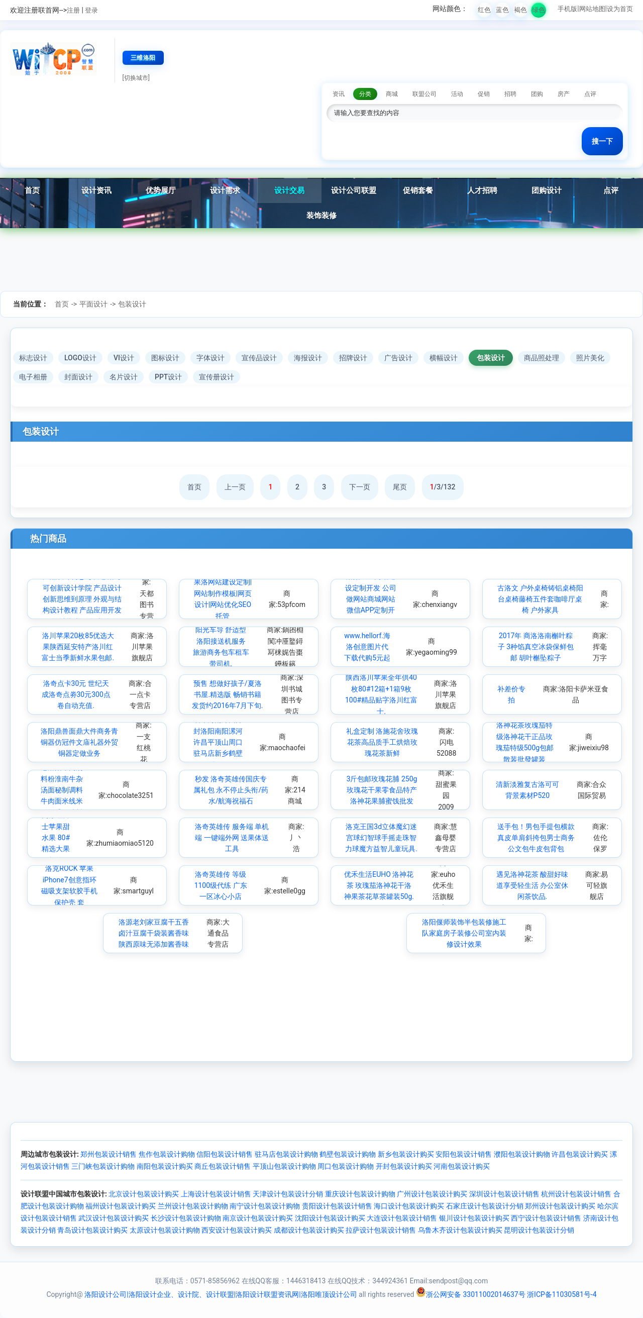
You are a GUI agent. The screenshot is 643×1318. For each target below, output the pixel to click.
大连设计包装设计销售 (402, 1218)
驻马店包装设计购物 (286, 1154)
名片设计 (124, 377)
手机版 (567, 9)
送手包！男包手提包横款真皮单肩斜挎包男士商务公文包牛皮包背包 (536, 838)
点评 (610, 190)
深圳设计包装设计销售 (504, 1194)
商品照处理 (541, 358)
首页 (32, 190)
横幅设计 (444, 358)
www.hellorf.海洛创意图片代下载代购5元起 (367, 647)
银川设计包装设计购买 (474, 1218)
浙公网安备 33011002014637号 (470, 1294)
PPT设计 (168, 377)
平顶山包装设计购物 (284, 1166)
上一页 (235, 487)
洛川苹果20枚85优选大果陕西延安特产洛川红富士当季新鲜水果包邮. (78, 647)
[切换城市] (136, 77)
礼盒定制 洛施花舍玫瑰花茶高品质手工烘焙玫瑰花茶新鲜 (382, 742)
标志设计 (33, 358)
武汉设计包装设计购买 (113, 1218)
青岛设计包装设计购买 (92, 1230)
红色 (484, 10)
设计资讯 (96, 190)
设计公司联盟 (353, 190)
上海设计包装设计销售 (216, 1194)
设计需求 (225, 190)
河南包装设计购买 (462, 1166)
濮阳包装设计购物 (522, 1154)
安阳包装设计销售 (464, 1154)
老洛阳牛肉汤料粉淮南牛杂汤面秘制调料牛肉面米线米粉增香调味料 (62, 790)
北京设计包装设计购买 (144, 1194)
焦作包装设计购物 (167, 1154)
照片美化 (590, 358)
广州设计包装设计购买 (432, 1194)
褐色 (520, 10)
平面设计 (93, 304)
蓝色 (502, 10)
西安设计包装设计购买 (236, 1230)
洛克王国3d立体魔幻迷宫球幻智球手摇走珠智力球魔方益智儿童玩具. (381, 838)
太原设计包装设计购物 (165, 1230)
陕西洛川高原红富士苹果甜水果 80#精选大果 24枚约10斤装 (55, 837)
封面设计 (78, 377)
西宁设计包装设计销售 (546, 1218)
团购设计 (546, 190)
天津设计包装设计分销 (288, 1194)
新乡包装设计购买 (406, 1154)
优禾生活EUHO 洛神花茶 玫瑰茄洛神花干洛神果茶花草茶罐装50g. (379, 885)
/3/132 (443, 487)
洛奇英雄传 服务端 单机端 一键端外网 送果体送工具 (232, 838)
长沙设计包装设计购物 (186, 1218)
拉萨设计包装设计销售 (381, 1230)
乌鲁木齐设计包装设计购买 (460, 1230)
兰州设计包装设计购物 (193, 1206)
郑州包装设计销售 (108, 1154)
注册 (73, 10)
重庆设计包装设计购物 (360, 1194)
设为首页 (620, 9)
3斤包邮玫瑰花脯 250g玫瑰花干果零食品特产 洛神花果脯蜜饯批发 (382, 790)
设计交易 (289, 190)
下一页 (359, 487)
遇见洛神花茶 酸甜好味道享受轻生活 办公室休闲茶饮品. (532, 885)
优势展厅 (161, 190)
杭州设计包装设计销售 (576, 1194)
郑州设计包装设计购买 (560, 1206)
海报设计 (308, 358)
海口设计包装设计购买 (409, 1206)
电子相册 (33, 377)
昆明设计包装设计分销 (539, 1230)
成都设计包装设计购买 (309, 1230)
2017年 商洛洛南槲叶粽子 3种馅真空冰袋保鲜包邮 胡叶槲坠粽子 (536, 647)
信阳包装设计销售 (224, 1154)
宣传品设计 (259, 358)
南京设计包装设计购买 (258, 1218)
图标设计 (165, 358)
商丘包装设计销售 (222, 1166)
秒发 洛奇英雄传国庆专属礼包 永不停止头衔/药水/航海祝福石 (230, 790)
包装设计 (132, 304)
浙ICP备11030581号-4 (561, 1294)
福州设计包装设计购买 (120, 1206)
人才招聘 (482, 190)
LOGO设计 (80, 358)
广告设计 (398, 358)
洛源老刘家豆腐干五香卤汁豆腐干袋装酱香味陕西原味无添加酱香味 (154, 933)
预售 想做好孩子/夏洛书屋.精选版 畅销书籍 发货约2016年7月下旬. (227, 694)
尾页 (400, 487)
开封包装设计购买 (404, 1166)
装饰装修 (321, 215)
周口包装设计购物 (345, 1166)
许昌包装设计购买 (580, 1154)
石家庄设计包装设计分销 (484, 1206)
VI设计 (124, 358)
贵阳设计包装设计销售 (337, 1206)
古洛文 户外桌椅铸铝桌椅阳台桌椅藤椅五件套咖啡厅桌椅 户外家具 (540, 599)
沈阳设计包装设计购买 (330, 1218)
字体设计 (210, 358)
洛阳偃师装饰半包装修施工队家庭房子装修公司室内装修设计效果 (464, 933)
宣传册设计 (216, 377)
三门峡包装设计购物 (103, 1166)
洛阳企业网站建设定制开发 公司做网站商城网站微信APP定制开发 (370, 599)
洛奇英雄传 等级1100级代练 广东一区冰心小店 (220, 885)
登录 (91, 10)
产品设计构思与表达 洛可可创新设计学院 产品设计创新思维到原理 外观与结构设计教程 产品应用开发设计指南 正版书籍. (82, 599)
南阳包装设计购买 (165, 1166)
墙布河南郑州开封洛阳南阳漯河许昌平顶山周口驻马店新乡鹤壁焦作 (218, 742)
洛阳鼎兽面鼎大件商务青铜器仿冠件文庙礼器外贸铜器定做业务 (79, 742)
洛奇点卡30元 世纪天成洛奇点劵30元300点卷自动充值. (76, 694)
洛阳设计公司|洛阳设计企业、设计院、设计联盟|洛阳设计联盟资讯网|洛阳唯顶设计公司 (220, 1294)
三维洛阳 (143, 57)
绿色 (538, 10)
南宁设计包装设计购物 (265, 1206)
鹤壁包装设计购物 (347, 1154)
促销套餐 (418, 190)
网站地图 (592, 9)
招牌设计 (353, 358)
